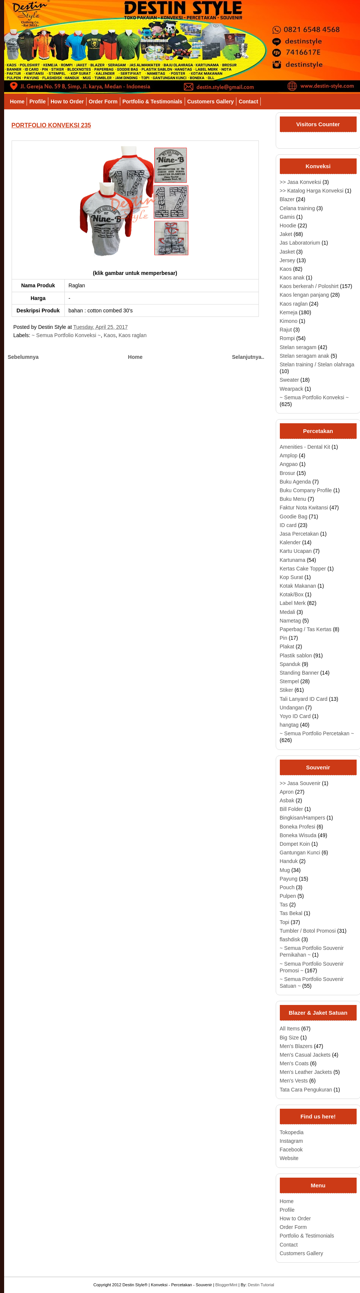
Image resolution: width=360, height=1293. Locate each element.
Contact (248, 102)
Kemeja (288, 312)
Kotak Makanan (298, 586)
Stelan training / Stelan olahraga (317, 364)
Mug (285, 870)
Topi (285, 922)
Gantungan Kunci (300, 853)
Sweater (289, 380)
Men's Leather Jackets (306, 1072)
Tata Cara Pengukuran (306, 1090)
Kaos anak (292, 278)
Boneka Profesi (297, 827)
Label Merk (293, 603)
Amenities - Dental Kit (305, 447)
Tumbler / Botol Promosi (308, 931)
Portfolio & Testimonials (152, 102)
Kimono (288, 321)
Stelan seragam (298, 347)
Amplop (288, 455)
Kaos (110, 335)
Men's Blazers (296, 1046)
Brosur (287, 473)
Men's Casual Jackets (305, 1055)
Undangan (292, 708)
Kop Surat (291, 577)
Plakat (287, 646)
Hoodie (288, 225)
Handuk (289, 861)
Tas (284, 905)
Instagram (291, 1141)
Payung (288, 879)
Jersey (287, 260)
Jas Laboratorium (300, 243)
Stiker (286, 690)
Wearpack (291, 389)
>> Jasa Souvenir (300, 783)
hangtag (289, 725)
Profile (37, 102)
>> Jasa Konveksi (300, 182)
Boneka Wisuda (298, 835)
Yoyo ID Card (295, 716)
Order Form (103, 102)
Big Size (289, 1038)
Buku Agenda (295, 482)
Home (17, 102)
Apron (287, 792)
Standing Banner (299, 673)
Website (289, 1158)
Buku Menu (293, 499)
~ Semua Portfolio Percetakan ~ (317, 733)
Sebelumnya (23, 357)
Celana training (297, 208)
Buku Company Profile (306, 490)
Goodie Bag (294, 517)
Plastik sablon (296, 655)
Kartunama (292, 560)
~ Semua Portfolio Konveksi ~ (66, 335)
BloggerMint (226, 1285)
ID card (288, 525)
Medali (287, 612)
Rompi (287, 338)
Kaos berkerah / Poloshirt (309, 286)
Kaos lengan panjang (304, 295)
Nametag (290, 621)
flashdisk (290, 939)
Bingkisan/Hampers (302, 818)
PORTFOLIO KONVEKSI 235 (51, 125)
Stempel (289, 681)
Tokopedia (292, 1132)
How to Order (67, 102)
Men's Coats (294, 1063)
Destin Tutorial (261, 1285)
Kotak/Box (292, 594)
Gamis (287, 217)
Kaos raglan (132, 335)
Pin (283, 638)
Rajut (286, 330)
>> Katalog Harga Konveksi (312, 191)
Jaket (286, 234)
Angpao (289, 464)
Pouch (287, 887)
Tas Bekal (291, 913)
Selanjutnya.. (248, 357)
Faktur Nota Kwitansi (304, 508)
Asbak (287, 800)
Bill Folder (291, 809)
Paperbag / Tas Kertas (306, 629)
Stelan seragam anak (304, 356)
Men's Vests (294, 1081)
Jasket (287, 252)
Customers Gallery (210, 102)
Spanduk (290, 664)
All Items (290, 1029)
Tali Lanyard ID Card (304, 699)
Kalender (290, 542)
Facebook (291, 1150)
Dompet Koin (295, 844)
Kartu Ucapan (296, 551)
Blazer (287, 199)
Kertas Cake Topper (303, 569)
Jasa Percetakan (299, 534)
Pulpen (288, 896)
